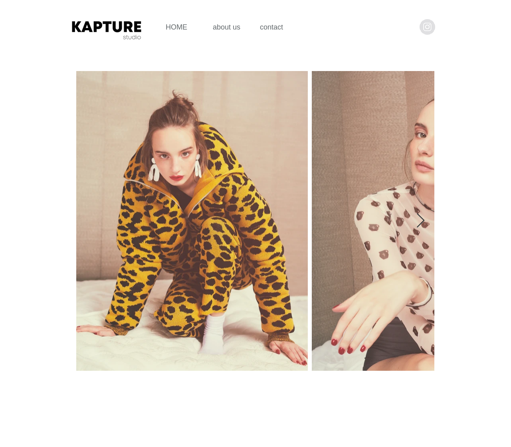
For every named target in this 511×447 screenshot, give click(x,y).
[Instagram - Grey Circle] (427, 27)
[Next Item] (420, 221)
